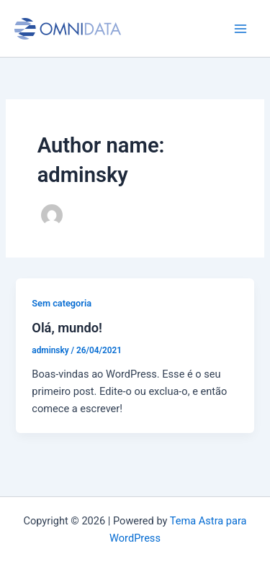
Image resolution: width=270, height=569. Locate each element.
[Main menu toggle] (240, 29)
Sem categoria (61, 303)
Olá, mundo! (67, 327)
